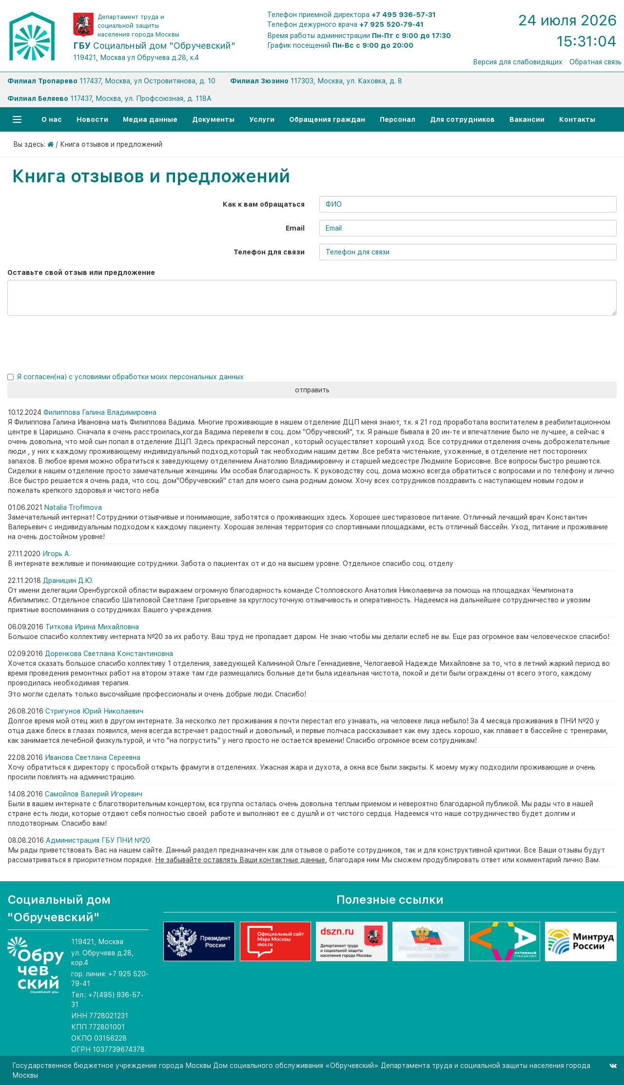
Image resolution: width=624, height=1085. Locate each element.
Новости (92, 119)
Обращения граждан (327, 119)
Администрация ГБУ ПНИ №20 (98, 840)
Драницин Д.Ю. (68, 580)
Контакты (577, 119)
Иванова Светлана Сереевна (92, 757)
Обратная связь (595, 62)
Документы (213, 119)
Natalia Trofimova (73, 507)
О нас (51, 119)
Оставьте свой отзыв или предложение (81, 272)
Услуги (261, 119)
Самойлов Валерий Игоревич (93, 794)
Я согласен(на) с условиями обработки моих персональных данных (130, 377)
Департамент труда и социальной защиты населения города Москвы (138, 25)
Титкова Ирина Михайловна (92, 627)
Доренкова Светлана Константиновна (109, 654)
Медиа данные (150, 119)
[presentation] (74, 342)
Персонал (397, 119)
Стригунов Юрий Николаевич (94, 711)
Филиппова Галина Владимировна (99, 412)
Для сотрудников (462, 119)
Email (295, 228)
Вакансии (527, 119)
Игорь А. (56, 554)
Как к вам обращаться (264, 204)
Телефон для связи (269, 252)
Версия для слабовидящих (518, 62)
